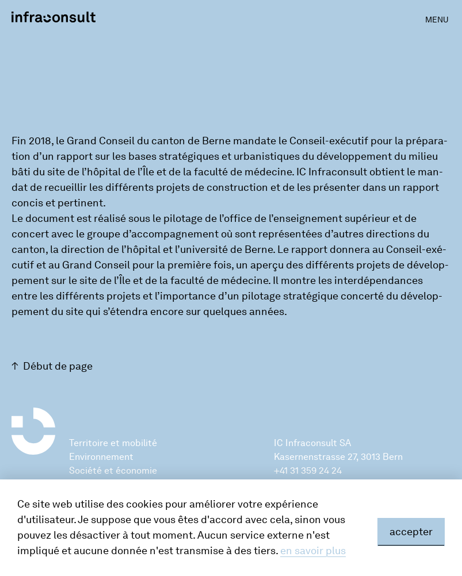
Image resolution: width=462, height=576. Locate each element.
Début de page (58, 366)
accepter (411, 531)
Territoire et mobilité (113, 442)
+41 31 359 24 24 (308, 470)
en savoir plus (313, 550)
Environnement (101, 456)
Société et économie (113, 470)
